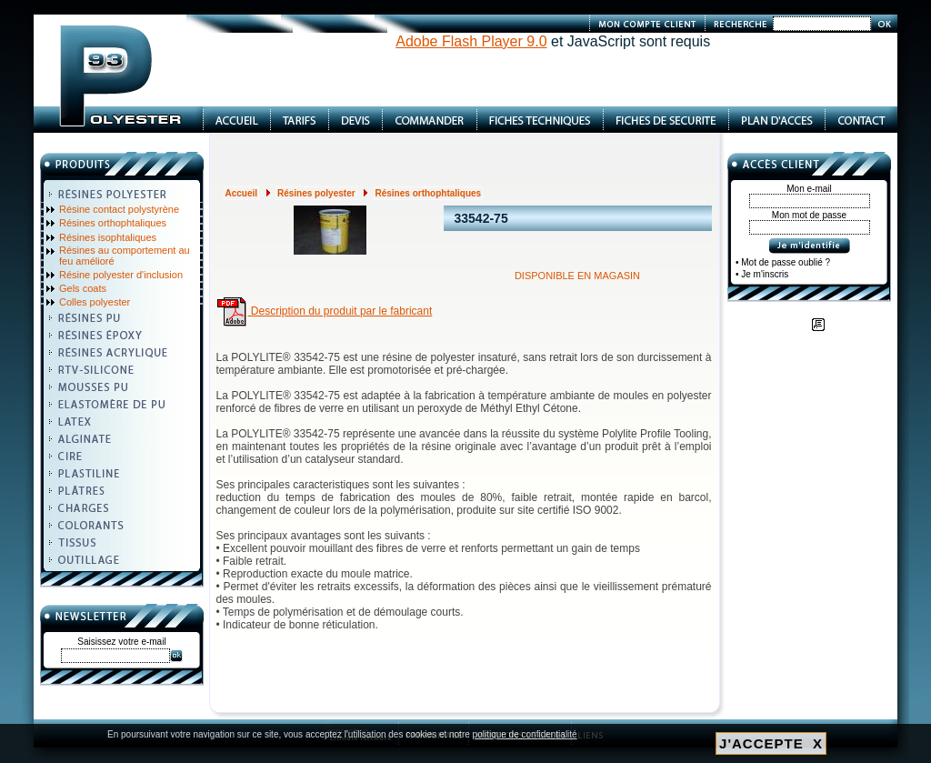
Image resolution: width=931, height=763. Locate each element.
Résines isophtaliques (107, 237)
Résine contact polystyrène (119, 209)
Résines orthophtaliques (112, 222)
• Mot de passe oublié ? (783, 262)
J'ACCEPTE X (771, 743)
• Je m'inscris (762, 274)
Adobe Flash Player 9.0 (470, 41)
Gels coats (82, 288)
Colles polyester (94, 301)
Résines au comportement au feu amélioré (124, 255)
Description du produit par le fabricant (324, 311)
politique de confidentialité (525, 734)
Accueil (241, 193)
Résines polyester (316, 193)
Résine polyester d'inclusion (121, 274)
